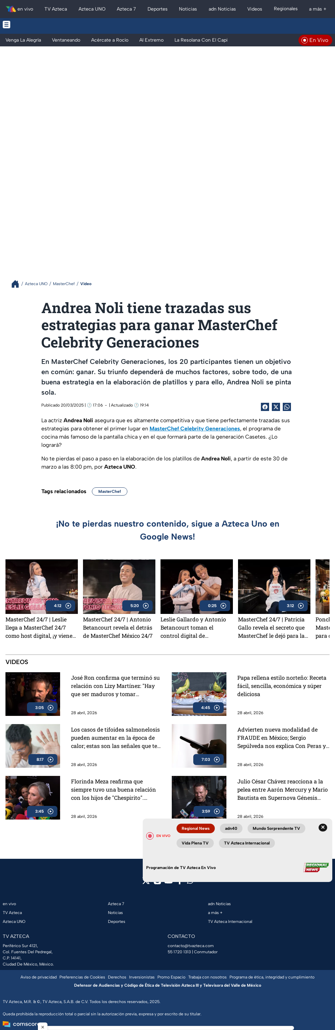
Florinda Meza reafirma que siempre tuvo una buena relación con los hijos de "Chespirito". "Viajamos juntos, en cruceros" (113, 790)
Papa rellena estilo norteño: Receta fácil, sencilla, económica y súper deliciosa (281, 685)
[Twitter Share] (276, 407)
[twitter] (146, 883)
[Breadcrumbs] (18, 284)
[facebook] (180, 883)
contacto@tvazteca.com (191, 945)
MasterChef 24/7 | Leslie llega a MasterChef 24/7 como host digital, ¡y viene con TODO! (38, 627)
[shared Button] (287, 407)
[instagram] (157, 883)
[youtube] (168, 883)
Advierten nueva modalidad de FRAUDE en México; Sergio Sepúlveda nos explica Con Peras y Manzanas (281, 738)
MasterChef (109, 491)
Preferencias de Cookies (82, 977)
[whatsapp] (190, 882)
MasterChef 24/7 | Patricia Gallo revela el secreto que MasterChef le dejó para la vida (271, 627)
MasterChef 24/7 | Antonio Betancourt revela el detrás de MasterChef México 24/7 (118, 627)
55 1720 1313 (179, 952)
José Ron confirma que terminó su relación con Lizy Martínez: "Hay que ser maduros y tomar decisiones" (115, 686)
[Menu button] (42, 24)
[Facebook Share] (265, 407)
